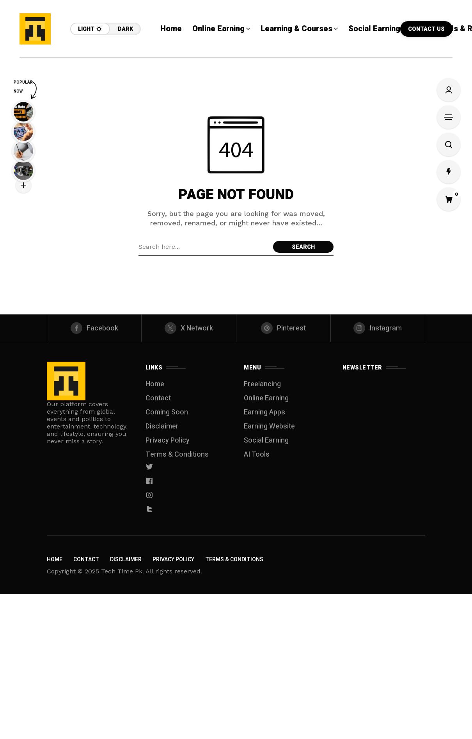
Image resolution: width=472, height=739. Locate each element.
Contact (158, 398)
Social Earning (266, 440)
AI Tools (257, 454)
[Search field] (203, 246)
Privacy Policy (168, 440)
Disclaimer (162, 426)
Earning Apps (264, 412)
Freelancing (262, 384)
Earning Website (269, 426)
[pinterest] (283, 328)
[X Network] (189, 328)
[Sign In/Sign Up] (448, 90)
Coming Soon (167, 412)
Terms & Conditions (177, 454)
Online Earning (266, 398)
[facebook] (94, 328)
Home (155, 384)
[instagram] (378, 328)
